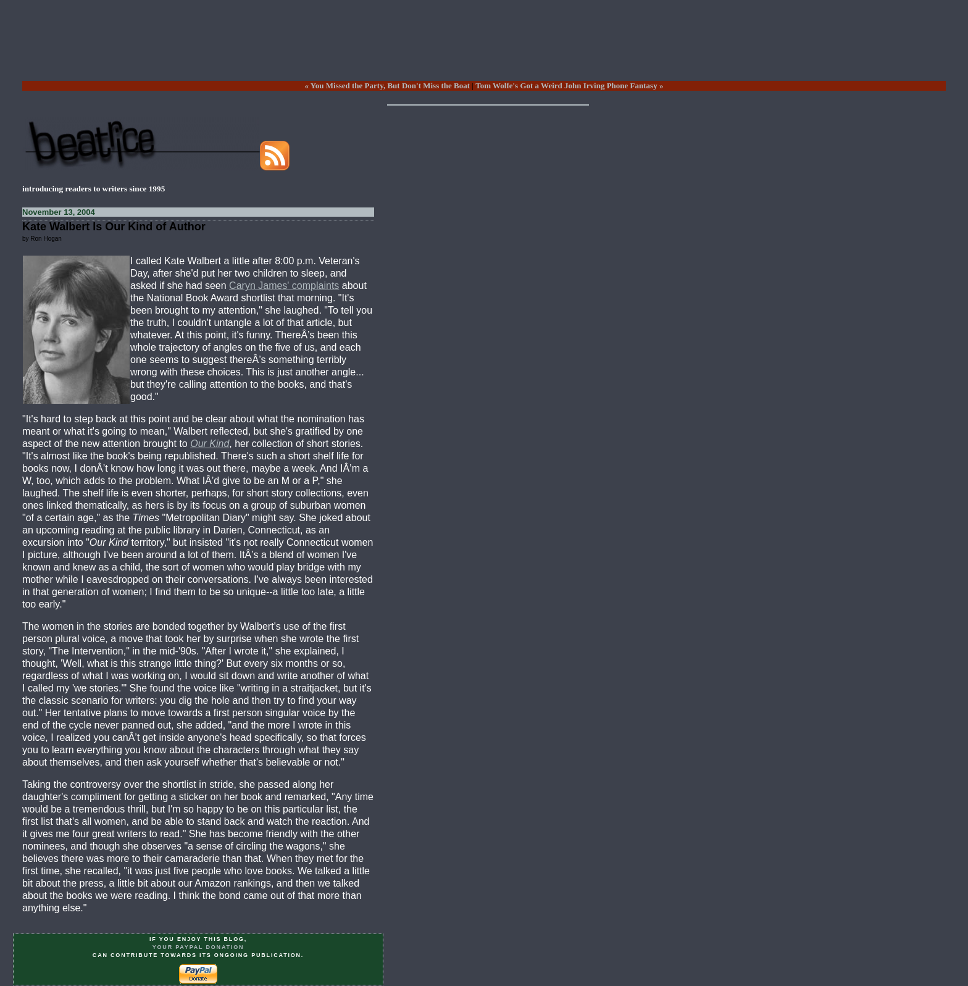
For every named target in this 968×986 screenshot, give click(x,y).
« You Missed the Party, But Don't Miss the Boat (387, 85)
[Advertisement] (484, 50)
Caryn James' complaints (284, 285)
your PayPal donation (198, 947)
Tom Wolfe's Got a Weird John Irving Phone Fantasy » (569, 85)
